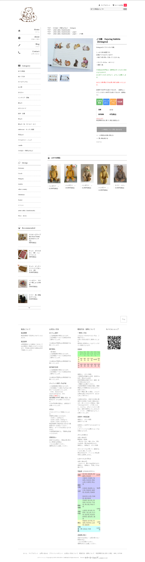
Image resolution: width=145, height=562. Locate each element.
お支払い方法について (71, 553)
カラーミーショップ (42, 557)
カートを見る (121, 5)
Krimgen (73, 28)
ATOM (120, 553)
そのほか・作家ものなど (60, 28)
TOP (49, 28)
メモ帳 (81, 34)
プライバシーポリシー (56, 553)
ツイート (99, 142)
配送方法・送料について (86, 553)
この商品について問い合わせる (111, 129)
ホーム (25, 553)
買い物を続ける (103, 138)
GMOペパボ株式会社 (64, 557)
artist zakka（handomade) (61, 30)
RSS (115, 553)
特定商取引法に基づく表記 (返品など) (107, 120)
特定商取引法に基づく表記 (104, 553)
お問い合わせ (44, 553)
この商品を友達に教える (106, 135)
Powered (94, 557)
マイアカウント (105, 5)
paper (74, 32)
